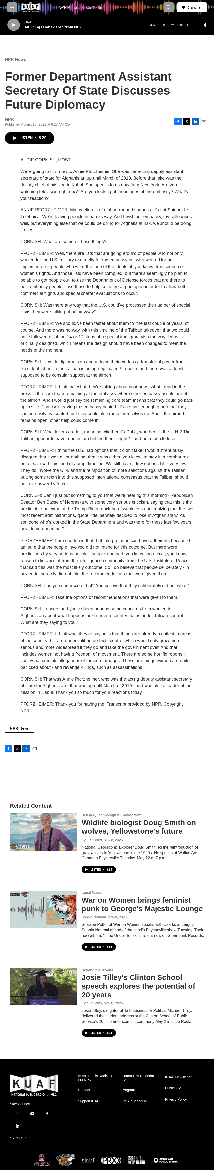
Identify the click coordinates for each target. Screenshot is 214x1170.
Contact (84, 1090)
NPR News (15, 59)
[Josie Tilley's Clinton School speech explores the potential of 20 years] (43, 986)
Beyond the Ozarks (97, 970)
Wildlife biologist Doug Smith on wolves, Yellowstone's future (139, 826)
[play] (14, 25)
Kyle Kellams (92, 840)
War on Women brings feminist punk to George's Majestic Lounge (142, 904)
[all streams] (206, 25)
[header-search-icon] (169, 7)
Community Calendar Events (138, 1078)
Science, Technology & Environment (112, 815)
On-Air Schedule (134, 1101)
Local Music (92, 893)
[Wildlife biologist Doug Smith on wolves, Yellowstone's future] (43, 832)
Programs (129, 1090)
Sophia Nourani (94, 917)
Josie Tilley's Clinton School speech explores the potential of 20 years (138, 986)
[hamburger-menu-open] (12, 7)
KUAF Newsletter (178, 1077)
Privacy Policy (176, 1099)
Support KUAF (89, 1101)
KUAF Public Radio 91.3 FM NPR (96, 1078)
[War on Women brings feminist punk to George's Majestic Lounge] (43, 909)
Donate (194, 7)
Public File (173, 1088)
